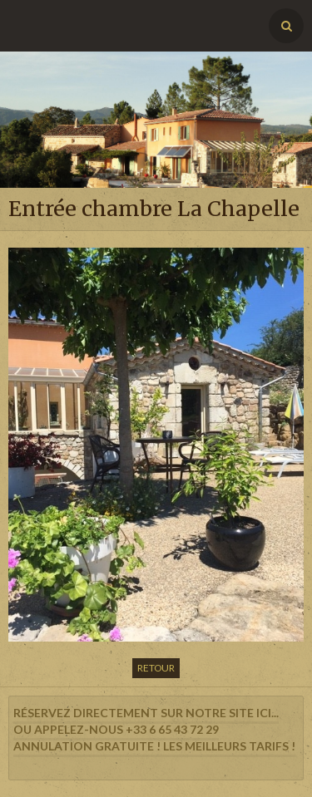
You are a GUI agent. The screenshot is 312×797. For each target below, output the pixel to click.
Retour (156, 668)
